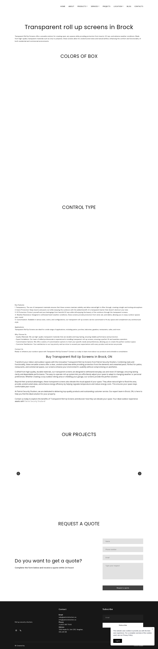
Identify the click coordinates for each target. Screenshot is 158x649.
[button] (16, 630)
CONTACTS (138, 6)
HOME (62, 6)
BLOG (129, 6)
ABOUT (71, 6)
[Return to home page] (20, 6)
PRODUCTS (81, 6)
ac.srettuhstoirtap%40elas (68, 617)
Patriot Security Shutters (34, 401)
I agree (117, 641)
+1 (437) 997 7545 (65, 625)
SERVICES (94, 6)
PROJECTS (106, 6)
